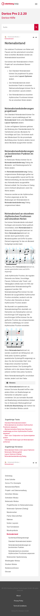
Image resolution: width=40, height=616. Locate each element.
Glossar (8, 572)
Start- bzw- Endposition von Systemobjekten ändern (19, 437)
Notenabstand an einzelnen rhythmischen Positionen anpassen (18, 426)
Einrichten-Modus (11, 494)
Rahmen (10, 520)
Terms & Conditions (20, 606)
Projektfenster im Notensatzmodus (20, 505)
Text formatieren (13, 527)
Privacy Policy (18, 601)
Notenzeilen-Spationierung (17, 557)
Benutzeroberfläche (12, 487)
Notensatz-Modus (13, 37)
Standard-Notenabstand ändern (20, 541)
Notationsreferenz (12, 568)
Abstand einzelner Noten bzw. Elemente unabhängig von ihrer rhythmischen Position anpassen (18, 431)
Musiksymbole (12, 530)
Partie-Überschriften (14, 516)
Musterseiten (12, 512)
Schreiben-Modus (11, 498)
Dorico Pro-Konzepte (13, 483)
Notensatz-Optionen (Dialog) (17, 509)
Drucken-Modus (11, 564)
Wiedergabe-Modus (12, 561)
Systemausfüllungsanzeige (18, 538)
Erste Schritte (10, 480)
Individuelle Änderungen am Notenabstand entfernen (18, 441)
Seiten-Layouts (12, 523)
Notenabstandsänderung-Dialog (15, 456)
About (18, 596)
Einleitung (8, 476)
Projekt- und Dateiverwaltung (16, 490)
